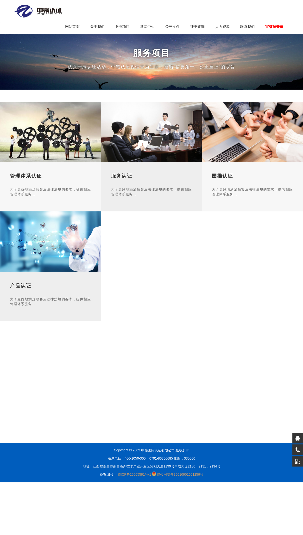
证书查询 (197, 27)
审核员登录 (274, 27)
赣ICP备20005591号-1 (134, 474)
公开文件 (172, 27)
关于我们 (97, 27)
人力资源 (222, 27)
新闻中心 (147, 27)
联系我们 (247, 27)
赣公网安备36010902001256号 (179, 474)
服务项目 (122, 27)
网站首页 (72, 27)
